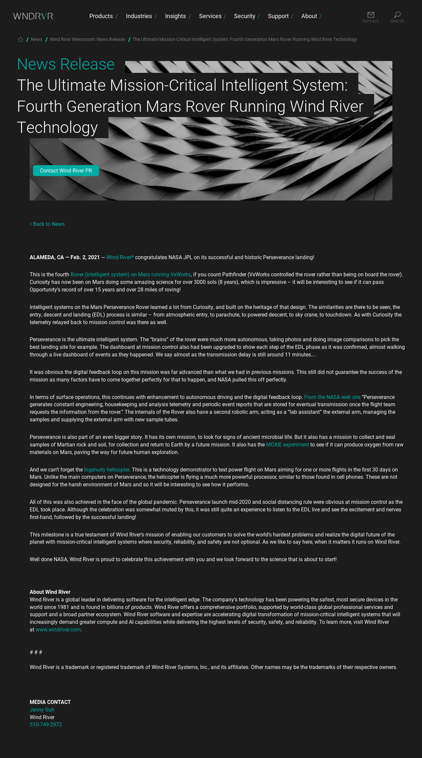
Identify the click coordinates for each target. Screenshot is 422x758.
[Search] (397, 17)
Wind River (120, 257)
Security (245, 16)
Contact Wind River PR (66, 170)
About (309, 16)
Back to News (47, 223)
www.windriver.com (58, 629)
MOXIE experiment (287, 444)
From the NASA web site (332, 396)
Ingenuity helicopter (106, 469)
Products (101, 16)
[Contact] (371, 17)
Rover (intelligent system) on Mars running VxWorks (131, 274)
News (36, 39)
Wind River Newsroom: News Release (87, 39)
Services (210, 16)
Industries (139, 16)
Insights (175, 16)
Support (278, 16)
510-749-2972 (46, 724)
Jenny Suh (42, 709)
